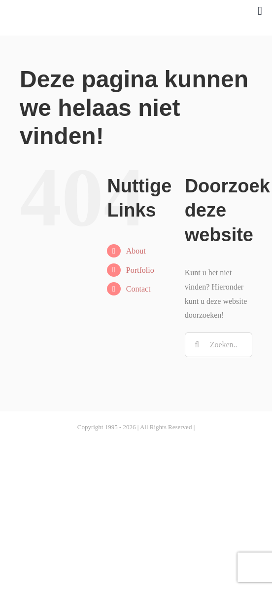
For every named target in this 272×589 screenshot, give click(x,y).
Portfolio (140, 270)
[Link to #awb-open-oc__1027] (260, 11)
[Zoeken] (197, 344)
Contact (138, 289)
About (136, 251)
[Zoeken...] (218, 344)
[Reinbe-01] (87, 8)
